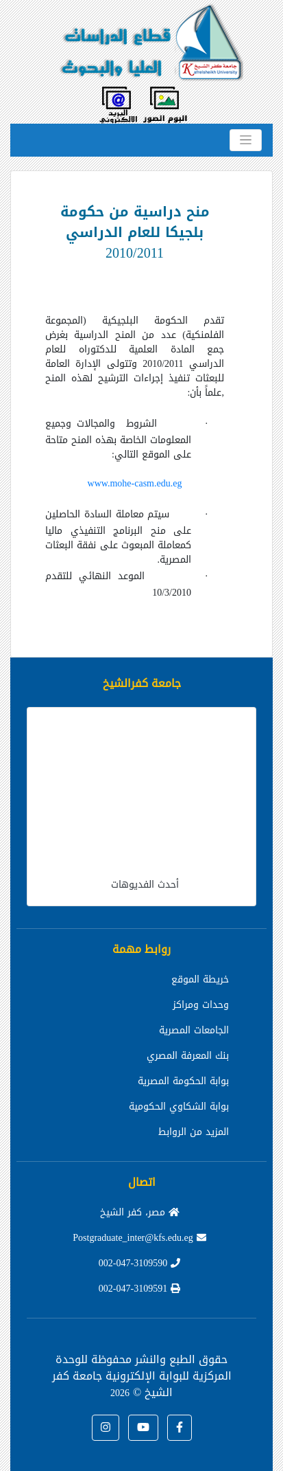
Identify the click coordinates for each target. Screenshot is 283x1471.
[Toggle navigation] (246, 140)
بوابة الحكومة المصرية (183, 1081)
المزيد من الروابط (193, 1132)
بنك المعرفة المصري (188, 1055)
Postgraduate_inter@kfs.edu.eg (139, 1237)
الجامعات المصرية (194, 1030)
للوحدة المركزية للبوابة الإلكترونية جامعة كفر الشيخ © (142, 1376)
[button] (179, 1428)
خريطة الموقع (200, 979)
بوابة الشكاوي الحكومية (179, 1106)
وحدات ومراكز (201, 1005)
